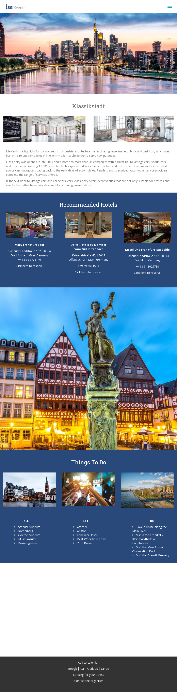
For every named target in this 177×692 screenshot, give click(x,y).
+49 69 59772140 (29, 259)
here (25, 266)
